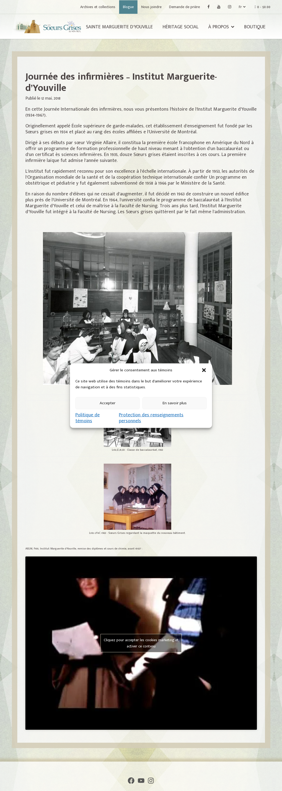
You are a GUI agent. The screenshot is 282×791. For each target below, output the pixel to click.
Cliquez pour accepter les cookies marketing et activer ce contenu (141, 643)
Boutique (255, 27)
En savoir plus (175, 403)
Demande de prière (184, 7)
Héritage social (181, 27)
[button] (204, 370)
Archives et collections (97, 7)
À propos (218, 27)
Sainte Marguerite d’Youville (119, 27)
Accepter (107, 403)
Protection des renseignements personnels (151, 418)
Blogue (128, 7)
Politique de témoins (87, 418)
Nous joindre (151, 7)
